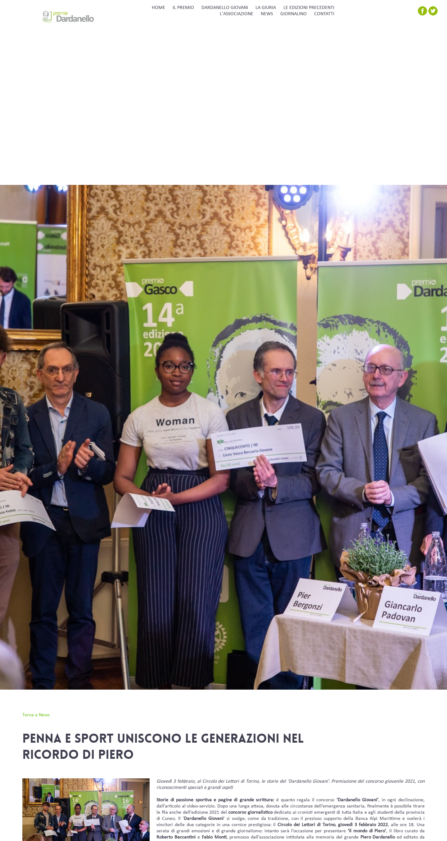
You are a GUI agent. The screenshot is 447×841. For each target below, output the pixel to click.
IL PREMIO (183, 7)
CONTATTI (324, 13)
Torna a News (36, 715)
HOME (158, 7)
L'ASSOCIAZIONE (236, 13)
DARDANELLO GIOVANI (224, 7)
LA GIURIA (265, 7)
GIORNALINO (293, 13)
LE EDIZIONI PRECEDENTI (308, 7)
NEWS (267, 13)
